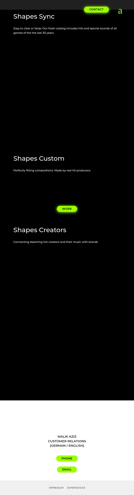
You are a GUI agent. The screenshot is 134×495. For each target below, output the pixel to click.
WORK (67, 208)
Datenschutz (76, 487)
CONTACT (96, 9)
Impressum (56, 487)
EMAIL (67, 469)
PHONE (67, 458)
